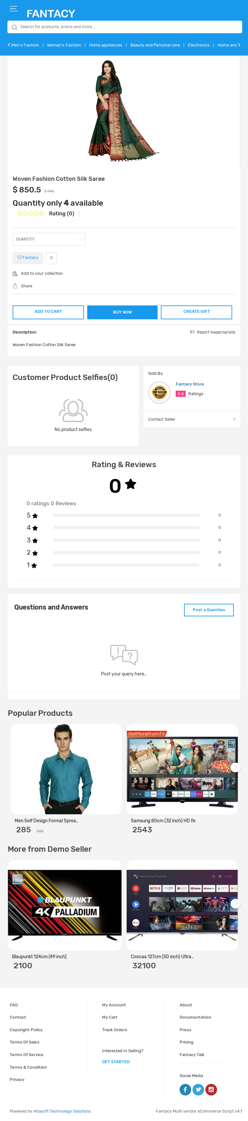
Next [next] (236, 770)
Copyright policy (26, 1029)
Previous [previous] (13, 770)
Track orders (114, 1029)
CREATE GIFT (196, 311)
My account (114, 1005)
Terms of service (27, 1054)
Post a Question (209, 609)
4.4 (181, 393)
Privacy (17, 1079)
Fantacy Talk (192, 1054)
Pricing (186, 1042)
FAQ (14, 1005)
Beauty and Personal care (155, 45)
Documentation (195, 1017)
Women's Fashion (64, 45)
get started (116, 1061)
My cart (110, 1017)
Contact (18, 1017)
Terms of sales (24, 1042)
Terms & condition (28, 1067)
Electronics (199, 45)
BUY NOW (122, 312)
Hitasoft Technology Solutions (62, 1111)
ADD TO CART (48, 311)
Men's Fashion (25, 45)
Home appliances (105, 45)
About (186, 1005)
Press (185, 1029)
